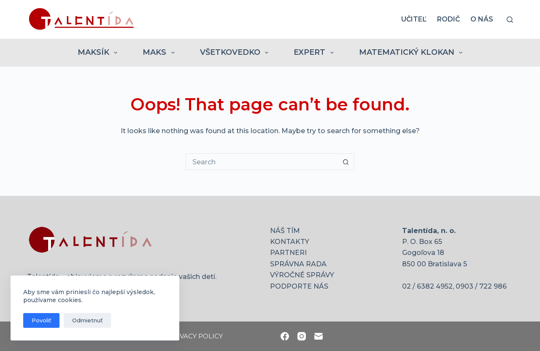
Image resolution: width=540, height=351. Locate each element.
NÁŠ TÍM (285, 231)
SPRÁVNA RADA (298, 264)
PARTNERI (288, 253)
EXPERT (315, 53)
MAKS (160, 53)
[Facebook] (285, 336)
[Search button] (346, 161)
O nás (481, 19)
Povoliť (41, 320)
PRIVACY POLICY (195, 336)
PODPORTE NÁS (299, 286)
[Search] (510, 19)
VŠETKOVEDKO (236, 53)
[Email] (318, 336)
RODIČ (448, 19)
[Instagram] (301, 336)
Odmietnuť (87, 320)
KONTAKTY (289, 242)
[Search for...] (262, 161)
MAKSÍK (99, 53)
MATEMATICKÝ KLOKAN (412, 53)
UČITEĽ (414, 19)
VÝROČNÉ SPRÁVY (302, 275)
